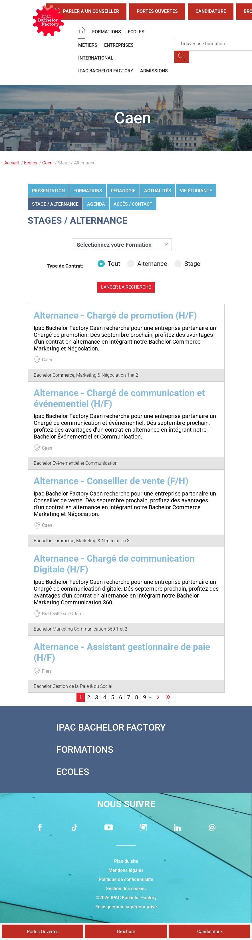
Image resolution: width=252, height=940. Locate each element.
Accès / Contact (133, 204)
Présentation (48, 190)
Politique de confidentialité (126, 879)
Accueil (11, 163)
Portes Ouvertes (157, 11)
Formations (106, 31)
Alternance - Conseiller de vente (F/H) (111, 481)
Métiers (87, 45)
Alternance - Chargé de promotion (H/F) (115, 315)
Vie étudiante (196, 190)
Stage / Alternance (55, 204)
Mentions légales (126, 870)
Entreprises (119, 45)
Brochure (126, 931)
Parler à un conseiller (86, 11)
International (95, 58)
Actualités (157, 190)
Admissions (154, 71)
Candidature (210, 11)
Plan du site (126, 861)
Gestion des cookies (126, 888)
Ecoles (136, 31)
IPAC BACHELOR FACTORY (105, 71)
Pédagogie (123, 190)
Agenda (96, 204)
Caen (47, 163)
